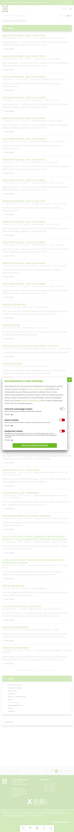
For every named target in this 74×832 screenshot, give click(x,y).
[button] (69, 379)
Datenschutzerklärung (30, 400)
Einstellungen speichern (34, 445)
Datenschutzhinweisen (36, 389)
